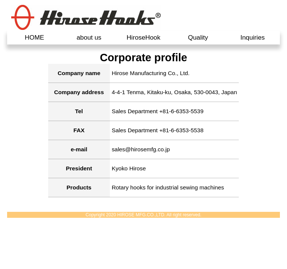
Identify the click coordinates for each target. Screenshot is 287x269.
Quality (198, 37)
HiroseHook (143, 37)
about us (89, 37)
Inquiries (252, 37)
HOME (34, 37)
